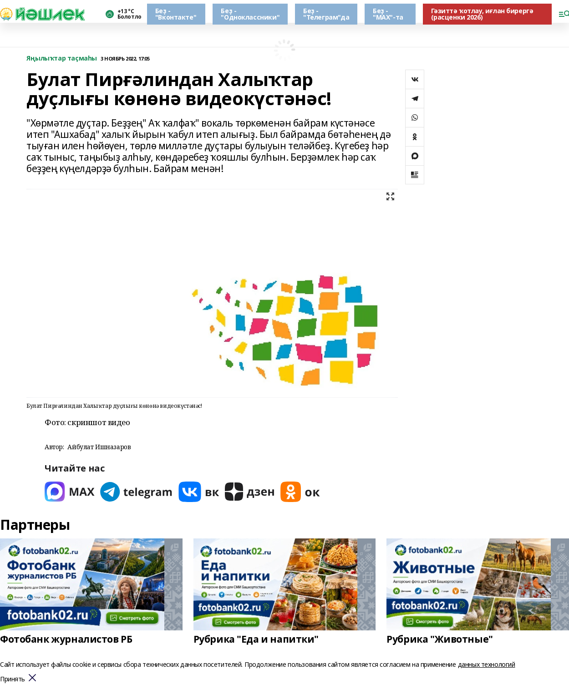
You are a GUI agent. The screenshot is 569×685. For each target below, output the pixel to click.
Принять (12, 679)
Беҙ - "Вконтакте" (175, 13)
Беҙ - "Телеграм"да (326, 13)
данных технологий (486, 664)
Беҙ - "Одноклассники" (250, 13)
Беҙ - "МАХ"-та (388, 13)
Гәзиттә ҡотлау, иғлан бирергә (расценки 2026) (482, 13)
